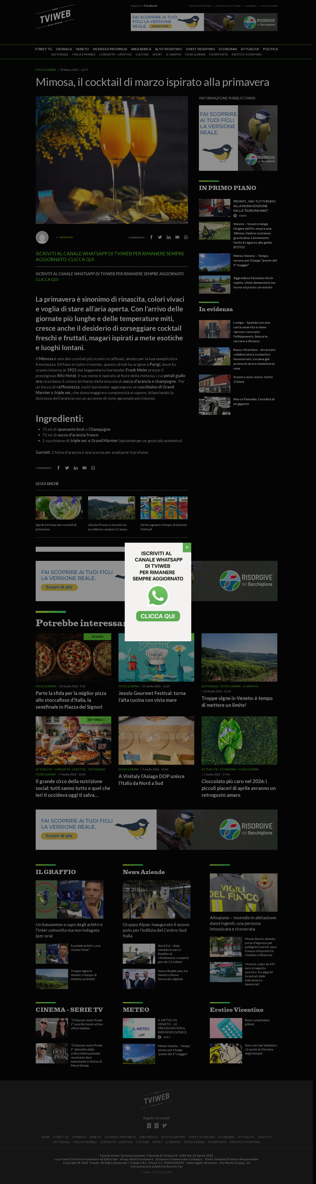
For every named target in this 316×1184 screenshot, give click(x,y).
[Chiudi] (187, 547)
